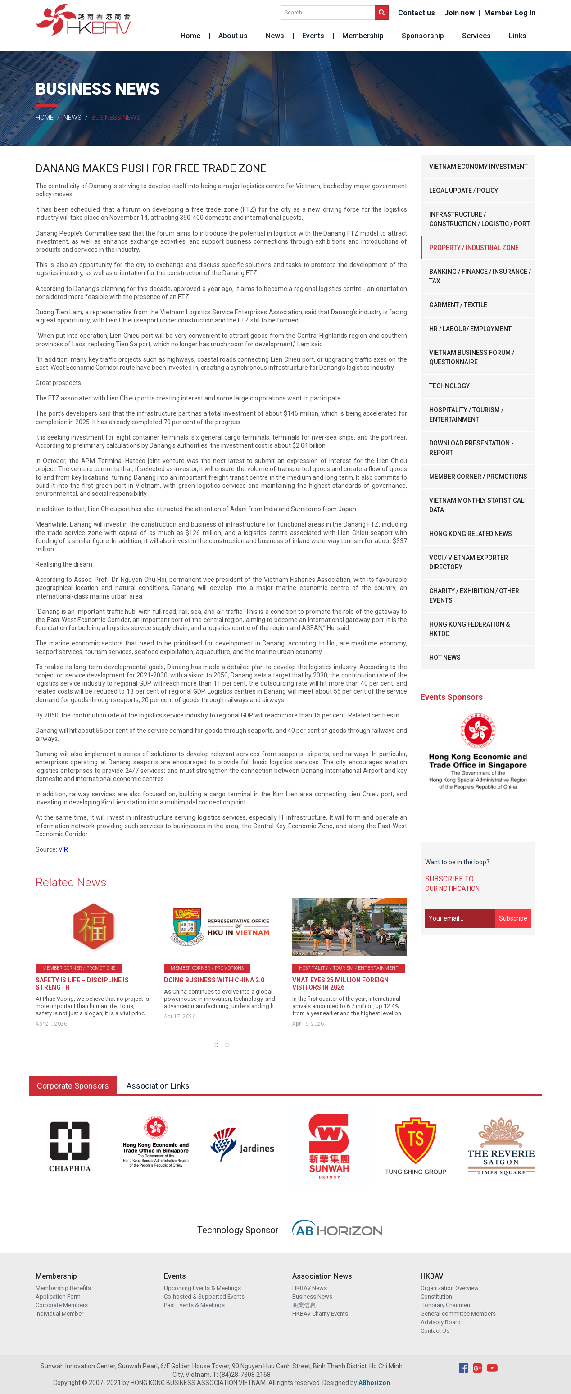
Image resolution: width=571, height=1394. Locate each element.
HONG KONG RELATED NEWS (470, 533)
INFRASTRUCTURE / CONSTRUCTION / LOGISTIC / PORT (479, 219)
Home (190, 36)
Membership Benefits (63, 1288)
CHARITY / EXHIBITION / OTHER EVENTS (474, 595)
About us (233, 36)
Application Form (58, 1296)
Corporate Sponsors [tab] (73, 1085)
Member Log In (509, 13)
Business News (312, 1296)
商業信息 (304, 1305)
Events (313, 36)
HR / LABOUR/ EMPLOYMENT (470, 328)
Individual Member (59, 1313)
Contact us (416, 13)
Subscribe (513, 918)
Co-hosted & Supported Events (204, 1296)
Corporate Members (62, 1305)
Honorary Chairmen (445, 1305)
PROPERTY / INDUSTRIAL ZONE (474, 247)
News (275, 36)
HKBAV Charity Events (320, 1313)
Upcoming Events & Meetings (202, 1288)
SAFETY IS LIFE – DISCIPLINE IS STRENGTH (82, 983)
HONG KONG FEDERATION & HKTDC (469, 629)
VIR (63, 849)
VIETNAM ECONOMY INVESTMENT (478, 166)
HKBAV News (309, 1288)
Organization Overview (450, 1288)
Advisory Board (441, 1322)
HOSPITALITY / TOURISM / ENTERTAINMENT (466, 414)
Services (476, 36)
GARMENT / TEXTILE (458, 305)
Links (517, 36)
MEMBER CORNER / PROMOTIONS (478, 476)
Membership (363, 36)
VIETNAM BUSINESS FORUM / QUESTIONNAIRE (471, 357)
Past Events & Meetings (194, 1305)
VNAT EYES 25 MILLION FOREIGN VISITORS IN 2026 (340, 983)
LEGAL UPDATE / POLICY (463, 190)
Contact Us (435, 1330)
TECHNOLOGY (449, 386)
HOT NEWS (445, 657)
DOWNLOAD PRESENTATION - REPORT (471, 448)
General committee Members (458, 1313)
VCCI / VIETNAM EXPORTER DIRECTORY (468, 562)
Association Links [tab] (158, 1085)
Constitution (436, 1296)
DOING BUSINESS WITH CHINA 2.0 (214, 980)
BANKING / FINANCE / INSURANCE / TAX (480, 276)
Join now (459, 13)
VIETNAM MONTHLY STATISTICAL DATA (476, 505)
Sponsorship (423, 36)
